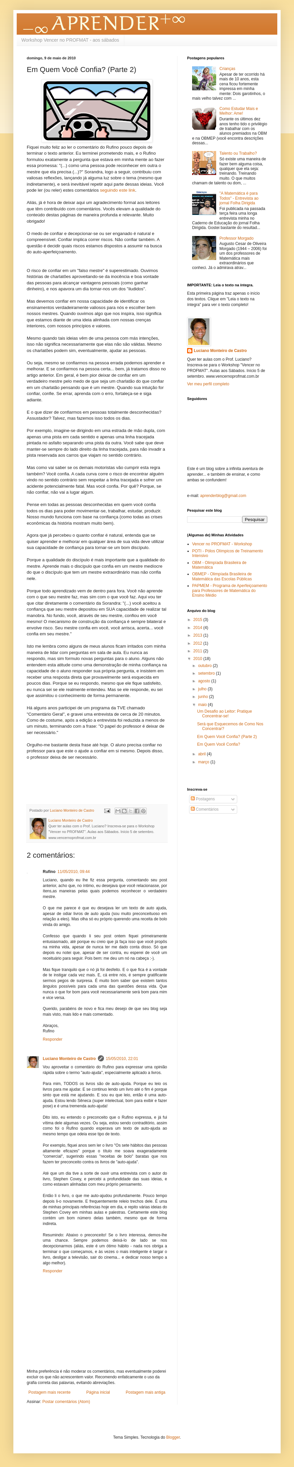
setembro (207, 673)
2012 (198, 643)
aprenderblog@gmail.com (223, 495)
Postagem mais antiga (145, 1392)
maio (203, 704)
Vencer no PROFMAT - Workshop (222, 544)
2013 (198, 635)
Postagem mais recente (49, 1392)
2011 (198, 651)
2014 (198, 627)
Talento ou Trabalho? (238, 153)
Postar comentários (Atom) (66, 1401)
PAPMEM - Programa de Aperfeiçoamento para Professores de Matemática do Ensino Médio (229, 590)
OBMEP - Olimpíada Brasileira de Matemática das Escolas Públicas (222, 576)
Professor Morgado (236, 238)
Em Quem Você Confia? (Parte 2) (227, 736)
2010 (198, 658)
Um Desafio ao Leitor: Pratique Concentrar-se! (224, 713)
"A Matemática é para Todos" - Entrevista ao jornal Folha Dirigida (239, 198)
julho (203, 689)
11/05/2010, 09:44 (73, 871)
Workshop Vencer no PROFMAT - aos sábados (70, 40)
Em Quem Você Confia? (218, 744)
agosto (204, 681)
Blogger (173, 1437)
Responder (52, 1039)
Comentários (204, 809)
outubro (205, 665)
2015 (198, 619)
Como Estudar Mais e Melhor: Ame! (238, 111)
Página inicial (98, 1392)
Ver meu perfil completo (208, 384)
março (204, 762)
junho (203, 696)
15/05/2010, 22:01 (122, 1058)
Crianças (227, 68)
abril (202, 754)
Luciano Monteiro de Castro (69, 1058)
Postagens (203, 799)
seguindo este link (117, 190)
